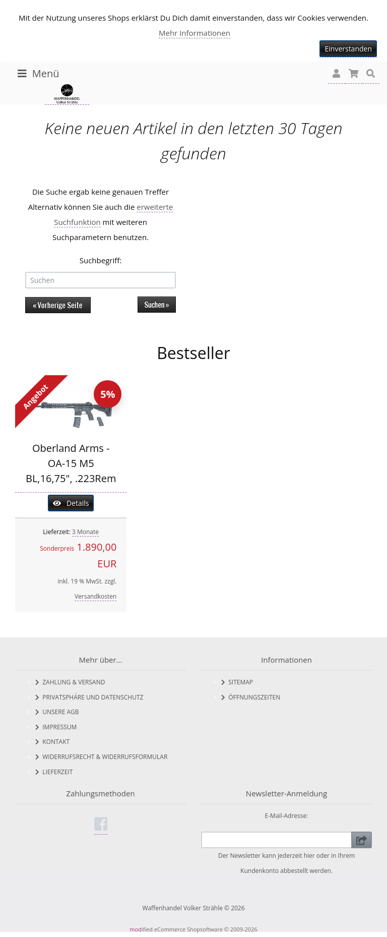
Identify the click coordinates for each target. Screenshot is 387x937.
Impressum (56, 727)
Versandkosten (96, 596)
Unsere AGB (57, 712)
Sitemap (237, 682)
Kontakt (52, 741)
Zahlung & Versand (70, 682)
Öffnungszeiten (250, 697)
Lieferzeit (54, 772)
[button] (336, 74)
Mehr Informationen (194, 33)
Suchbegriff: (101, 260)
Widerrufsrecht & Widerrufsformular (101, 756)
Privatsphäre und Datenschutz (89, 697)
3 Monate (85, 532)
